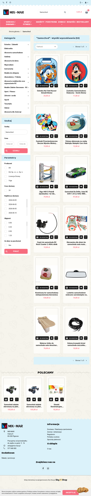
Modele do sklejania (16, 73)
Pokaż (16, 251)
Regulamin (51, 434)
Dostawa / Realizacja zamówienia (59, 429)
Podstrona (51, 22)
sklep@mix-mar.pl (14, 446)
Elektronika (8, 48)
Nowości (71, 22)
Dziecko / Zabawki (11, 23)
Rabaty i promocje (8, 458)
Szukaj (16, 151)
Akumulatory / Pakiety (16, 77)
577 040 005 (3, 2)
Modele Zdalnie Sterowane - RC (16, 87)
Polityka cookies (53, 437)
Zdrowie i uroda (16, 96)
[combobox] (46, 46)
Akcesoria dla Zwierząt (12, 112)
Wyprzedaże (8, 65)
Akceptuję (70, 492)
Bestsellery (83, 22)
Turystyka (16, 104)
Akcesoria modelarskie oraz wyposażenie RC (16, 82)
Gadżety (40, 22)
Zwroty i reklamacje (54, 432)
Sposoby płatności (54, 440)
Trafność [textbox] (39, 47)
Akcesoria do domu (11, 61)
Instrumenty (16, 69)
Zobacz (62, 22)
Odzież (16, 108)
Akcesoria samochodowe (13, 53)
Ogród (6, 100)
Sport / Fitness (27, 23)
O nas (49, 449)
